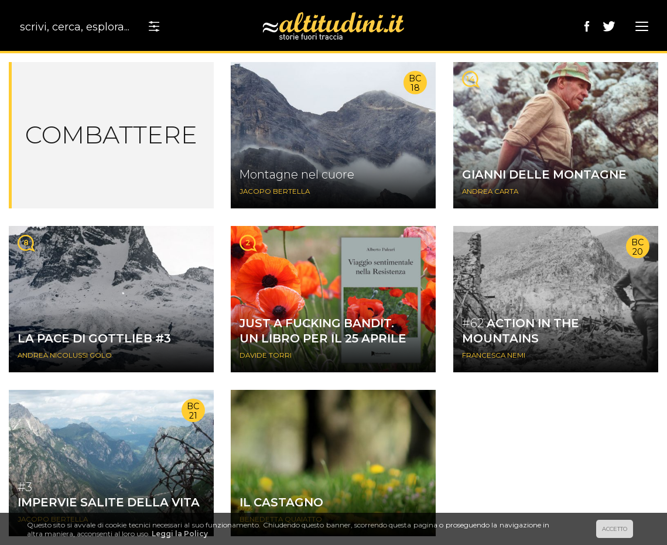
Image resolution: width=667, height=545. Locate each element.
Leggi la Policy (180, 533)
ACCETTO (614, 529)
